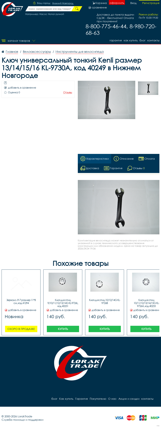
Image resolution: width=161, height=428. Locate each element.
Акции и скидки (128, 398)
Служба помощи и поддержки (22, 419)
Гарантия (116, 40)
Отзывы (67, 92)
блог (142, 40)
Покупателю (98, 398)
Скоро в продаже (21, 329)
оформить (117, 2)
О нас (112, 398)
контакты (153, 40)
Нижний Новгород (62, 3)
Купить (63, 329)
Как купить (131, 40)
